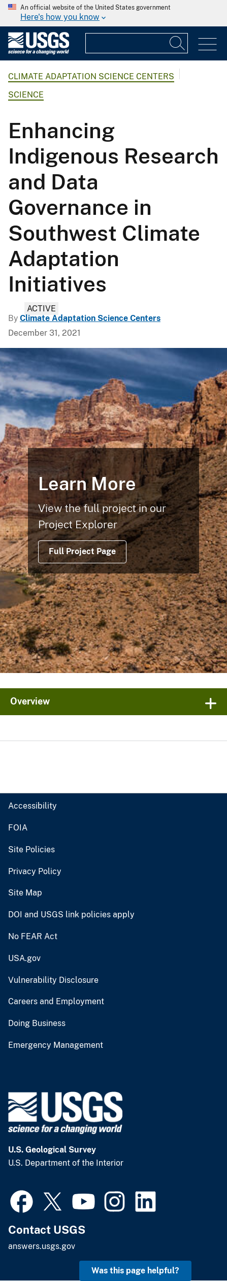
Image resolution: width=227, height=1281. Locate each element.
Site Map (25, 893)
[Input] (136, 43)
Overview (30, 701)
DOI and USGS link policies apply (71, 914)
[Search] (178, 43)
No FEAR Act (32, 936)
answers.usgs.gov (41, 1246)
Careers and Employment (56, 1001)
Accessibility (32, 806)
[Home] (38, 52)
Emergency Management (55, 1045)
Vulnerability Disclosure (53, 980)
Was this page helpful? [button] (135, 1270)
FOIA (17, 827)
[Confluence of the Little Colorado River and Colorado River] (113, 510)
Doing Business (37, 1023)
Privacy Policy (34, 871)
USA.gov (24, 958)
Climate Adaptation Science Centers (91, 76)
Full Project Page (82, 551)
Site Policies (31, 849)
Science (26, 95)
